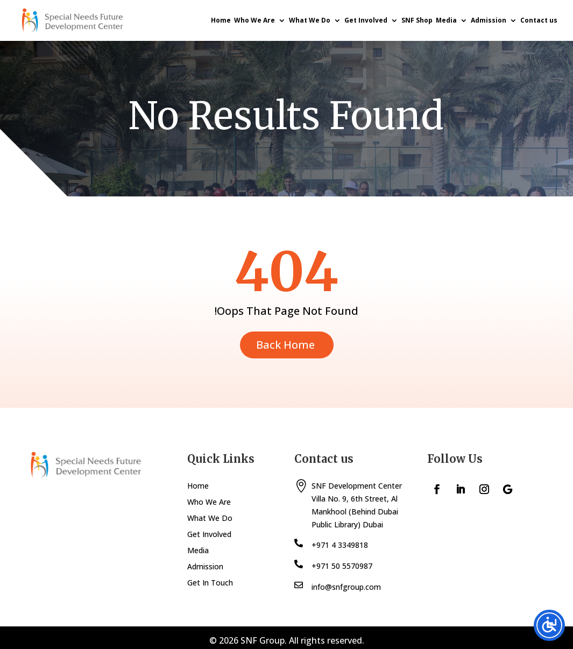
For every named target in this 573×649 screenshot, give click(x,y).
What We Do (309, 20)
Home (221, 20)
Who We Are (254, 20)
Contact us (538, 20)
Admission (488, 20)
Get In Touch (210, 583)
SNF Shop (417, 20)
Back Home (285, 344)
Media (446, 20)
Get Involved (365, 20)
